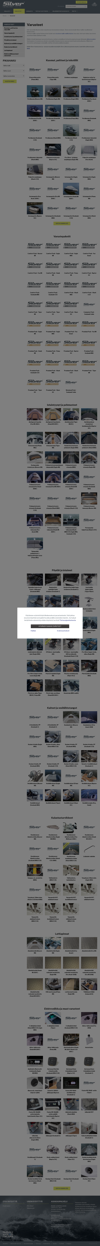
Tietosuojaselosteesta (67, 620)
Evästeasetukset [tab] (63, 631)
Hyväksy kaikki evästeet (50, 626)
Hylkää (33, 631)
